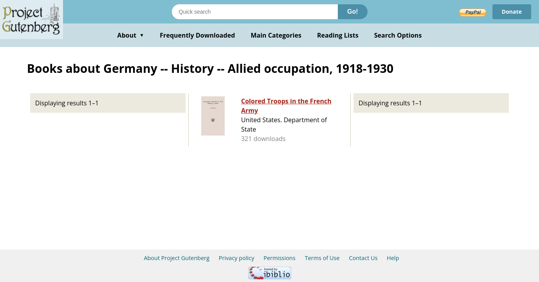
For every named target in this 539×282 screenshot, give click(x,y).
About (130, 35)
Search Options (398, 35)
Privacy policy (236, 258)
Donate (512, 11)
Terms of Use (322, 258)
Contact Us (363, 258)
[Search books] (255, 11)
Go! (352, 11)
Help (393, 258)
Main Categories (276, 35)
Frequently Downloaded (197, 35)
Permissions (279, 258)
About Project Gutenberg (176, 258)
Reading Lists (338, 35)
